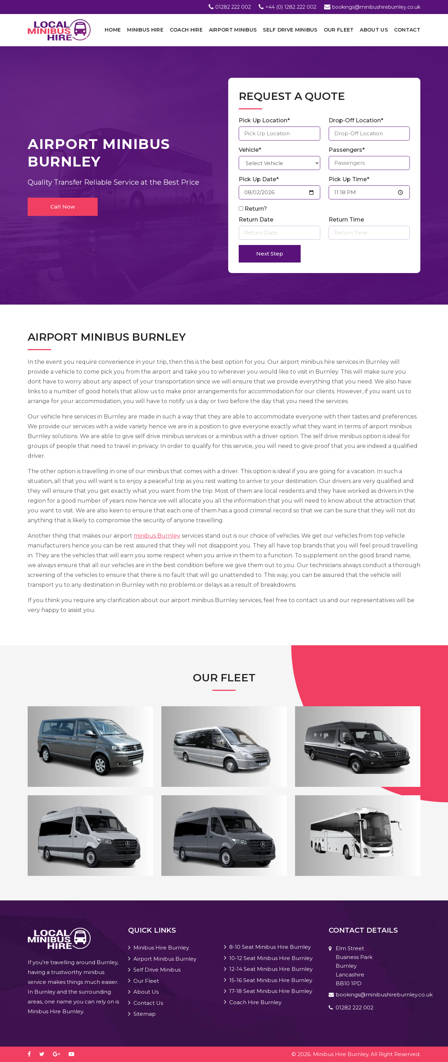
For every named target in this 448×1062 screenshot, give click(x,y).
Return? (256, 208)
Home (113, 30)
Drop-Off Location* (356, 120)
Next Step (269, 253)
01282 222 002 (233, 7)
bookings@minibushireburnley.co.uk (376, 7)
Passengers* (347, 150)
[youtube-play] (75, 1054)
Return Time (346, 219)
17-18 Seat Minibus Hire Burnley (270, 991)
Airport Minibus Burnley (164, 958)
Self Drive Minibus (290, 30)
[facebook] (33, 1054)
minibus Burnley (157, 535)
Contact (407, 30)
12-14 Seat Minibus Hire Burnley (271, 969)
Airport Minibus (233, 30)
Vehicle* (250, 150)
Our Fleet (339, 30)
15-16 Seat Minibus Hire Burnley (270, 980)
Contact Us (148, 1003)
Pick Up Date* (259, 179)
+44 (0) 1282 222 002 (290, 7)
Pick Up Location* (264, 120)
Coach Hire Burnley (255, 1002)
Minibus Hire (145, 30)
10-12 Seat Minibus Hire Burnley (271, 958)
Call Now (62, 206)
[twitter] (45, 1054)
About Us (373, 30)
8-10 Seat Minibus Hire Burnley (270, 947)
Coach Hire (186, 30)
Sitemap (144, 1013)
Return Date (256, 219)
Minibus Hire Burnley (161, 947)
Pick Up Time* (349, 179)
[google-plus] (60, 1054)
